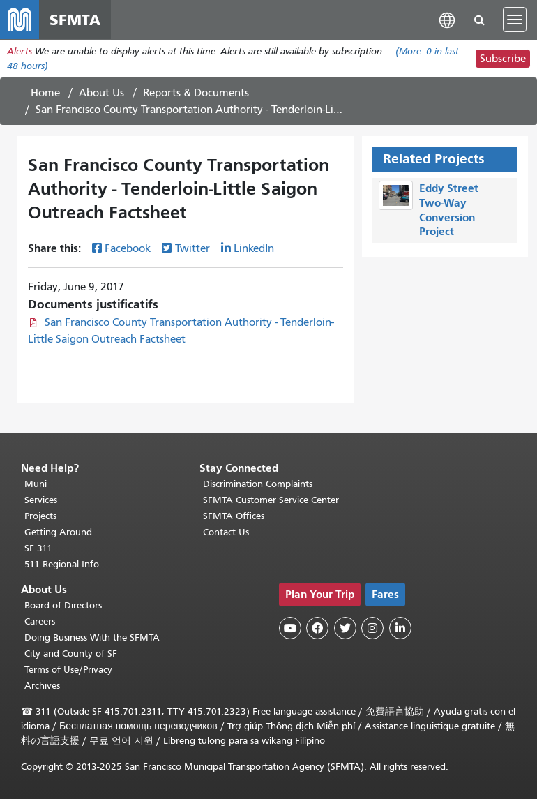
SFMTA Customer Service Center (271, 500)
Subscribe (503, 58)
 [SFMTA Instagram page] (372, 628)
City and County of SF (70, 653)
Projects (40, 516)
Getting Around (58, 532)
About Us (101, 93)
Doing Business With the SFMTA (92, 637)
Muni (35, 484)
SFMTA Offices (233, 516)
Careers (39, 621)
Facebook (128, 248)
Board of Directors (63, 605)
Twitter (192, 248)
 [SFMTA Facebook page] (317, 628)
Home (45, 93)
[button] (447, 19)
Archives (42, 686)
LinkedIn (254, 248)
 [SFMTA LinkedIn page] (400, 628)
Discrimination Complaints (257, 484)
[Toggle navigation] (515, 19)
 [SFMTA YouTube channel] (290, 628)
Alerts (19, 51)
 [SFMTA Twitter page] (345, 628)
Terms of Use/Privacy (68, 669)
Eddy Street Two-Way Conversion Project (448, 209)
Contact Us (226, 532)
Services (40, 500)
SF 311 (38, 548)
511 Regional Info (61, 564)
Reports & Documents (196, 93)
